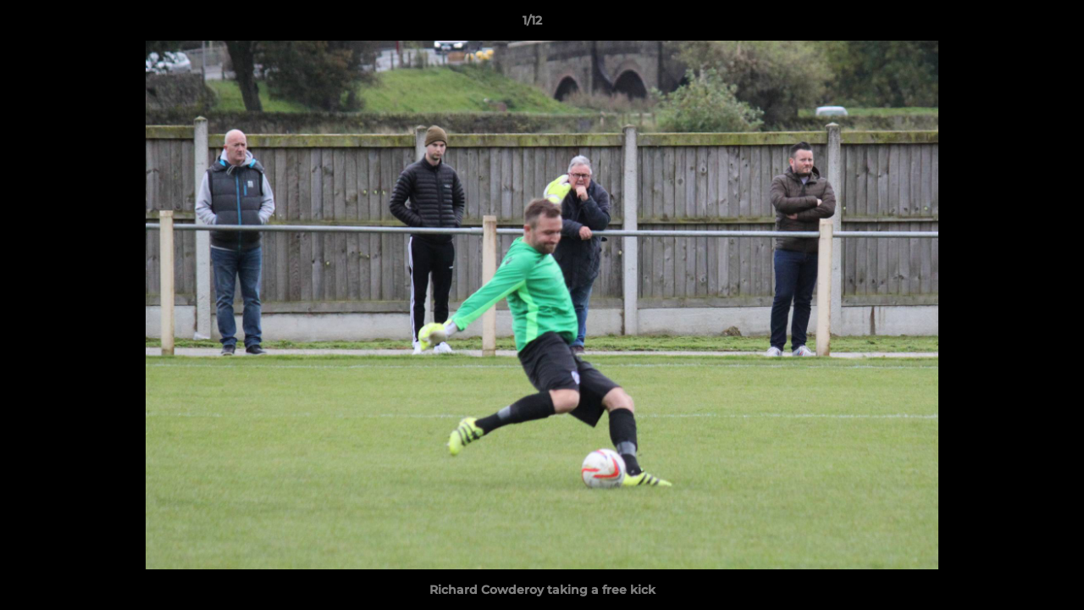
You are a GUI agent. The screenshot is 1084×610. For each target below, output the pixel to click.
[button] (1013, 24)
